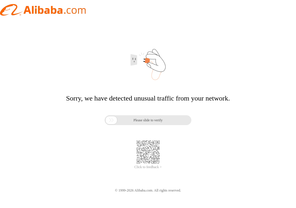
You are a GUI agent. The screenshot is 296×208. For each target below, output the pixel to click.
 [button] (111, 120)
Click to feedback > (148, 167)
